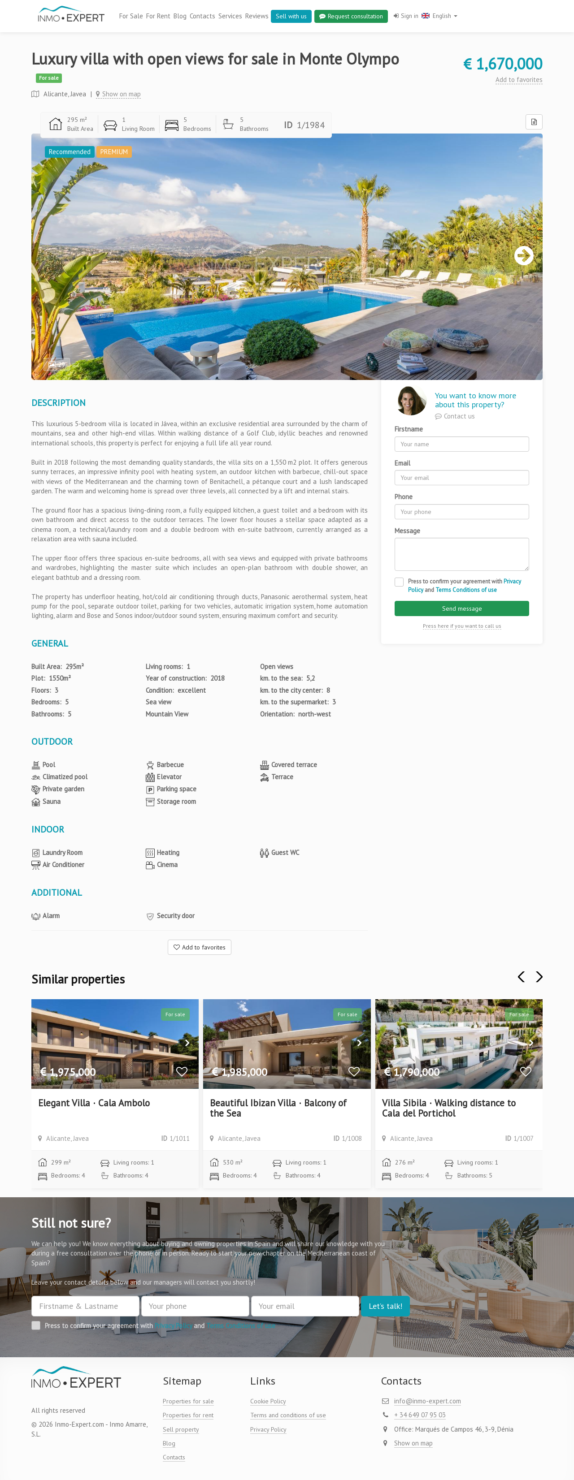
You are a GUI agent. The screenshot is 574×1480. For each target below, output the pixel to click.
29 (56, 364)
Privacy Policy (173, 1325)
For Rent (158, 16)
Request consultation (351, 16)
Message (407, 530)
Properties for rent (188, 1415)
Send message (462, 608)
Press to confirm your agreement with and (464, 586)
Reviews (257, 16)
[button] (537, 976)
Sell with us (291, 16)
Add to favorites (519, 79)
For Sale (131, 16)
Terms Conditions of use (466, 590)
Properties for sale (188, 1401)
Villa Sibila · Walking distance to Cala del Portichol (449, 1108)
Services (230, 16)
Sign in (406, 16)
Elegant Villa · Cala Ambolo (94, 1103)
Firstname (409, 429)
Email (402, 463)
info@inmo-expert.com (427, 1401)
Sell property (181, 1429)
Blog (180, 16)
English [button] (439, 16)
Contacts (202, 16)
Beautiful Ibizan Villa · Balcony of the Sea (278, 1108)
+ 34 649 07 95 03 (420, 1415)
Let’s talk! (385, 1306)
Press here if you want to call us (462, 625)
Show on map (118, 94)
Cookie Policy (268, 1401)
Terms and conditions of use (288, 1415)
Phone (404, 496)
